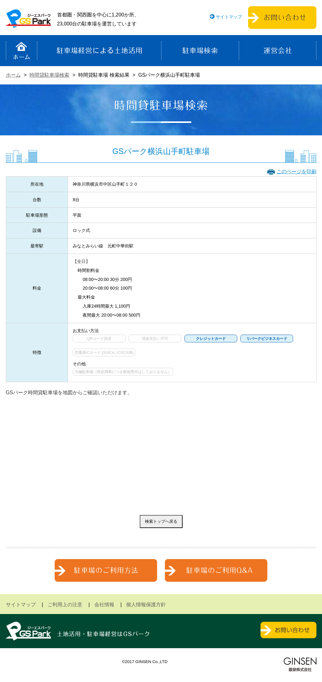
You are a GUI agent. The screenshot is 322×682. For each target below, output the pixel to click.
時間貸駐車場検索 (49, 75)
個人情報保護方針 (146, 604)
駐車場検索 (200, 50)
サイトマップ (229, 16)
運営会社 (277, 50)
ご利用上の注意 (65, 604)
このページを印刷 (296, 171)
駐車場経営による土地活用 (99, 50)
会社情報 (104, 604)
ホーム (21, 50)
